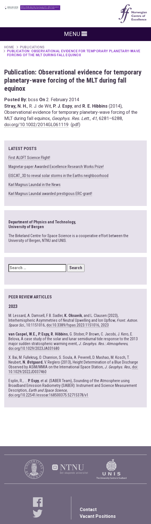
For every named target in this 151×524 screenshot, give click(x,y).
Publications (32, 47)
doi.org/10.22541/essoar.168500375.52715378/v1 (48, 395)
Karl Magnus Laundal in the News (34, 184)
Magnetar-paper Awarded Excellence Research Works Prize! (56, 166)
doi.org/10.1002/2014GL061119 (36, 124)
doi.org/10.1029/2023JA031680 (33, 348)
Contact (88, 509)
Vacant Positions (98, 516)
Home (9, 47)
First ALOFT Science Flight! (29, 157)
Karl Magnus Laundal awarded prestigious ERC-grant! (50, 193)
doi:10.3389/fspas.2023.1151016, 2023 (77, 325)
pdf (75, 124)
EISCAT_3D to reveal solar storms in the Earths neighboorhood (58, 175)
